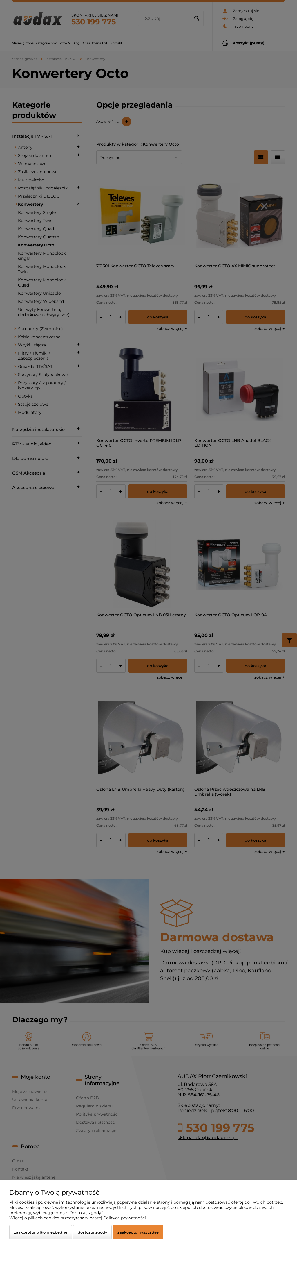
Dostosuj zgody (92, 1232)
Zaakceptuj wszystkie (138, 1232)
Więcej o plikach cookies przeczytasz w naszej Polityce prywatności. (78, 1218)
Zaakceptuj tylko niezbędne (40, 1232)
